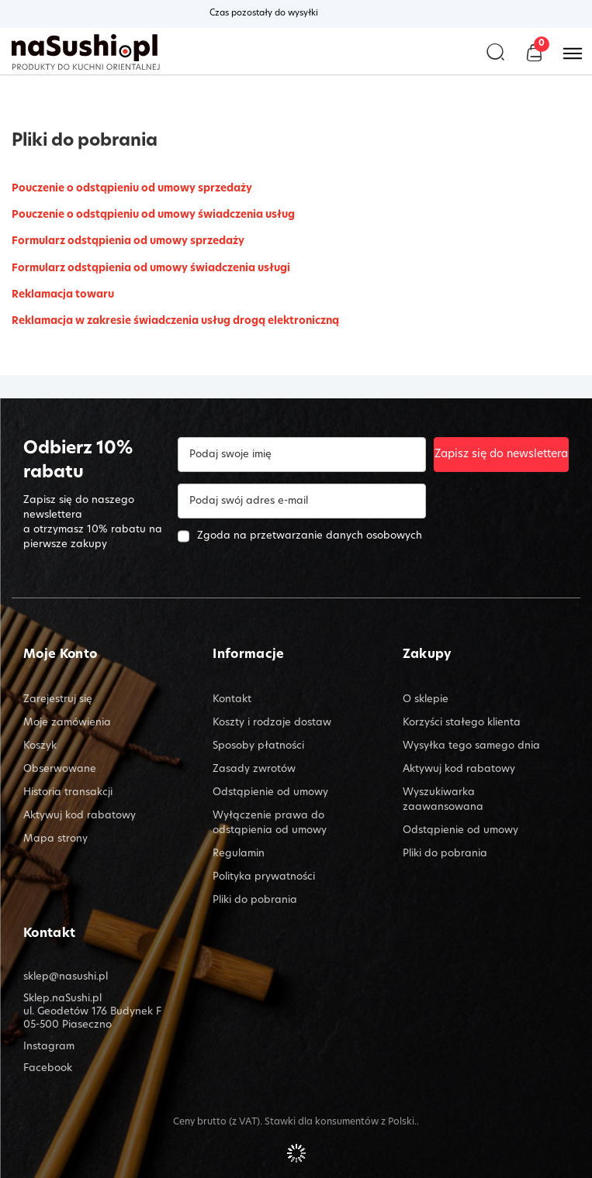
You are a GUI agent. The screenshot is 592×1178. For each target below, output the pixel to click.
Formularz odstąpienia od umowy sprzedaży (128, 241)
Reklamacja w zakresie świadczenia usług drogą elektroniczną (175, 321)
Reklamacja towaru (63, 295)
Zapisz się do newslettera (501, 454)
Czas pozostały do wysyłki (263, 13)
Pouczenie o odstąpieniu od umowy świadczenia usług (153, 215)
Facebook (47, 1068)
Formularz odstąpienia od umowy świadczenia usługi (151, 269)
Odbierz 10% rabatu (78, 461)
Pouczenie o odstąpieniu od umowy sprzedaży (132, 189)
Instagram (48, 1047)
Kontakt (49, 934)
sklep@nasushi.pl (65, 977)
